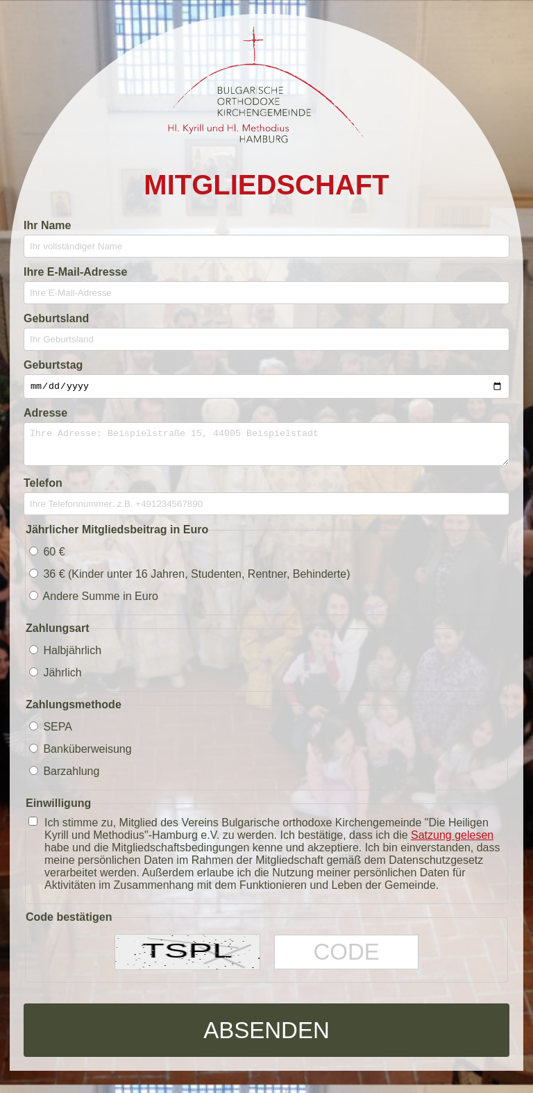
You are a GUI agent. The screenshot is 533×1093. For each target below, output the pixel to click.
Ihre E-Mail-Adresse (75, 272)
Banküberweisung (80, 757)
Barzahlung (64, 779)
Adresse (45, 415)
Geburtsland (56, 318)
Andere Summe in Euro (93, 604)
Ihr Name (47, 225)
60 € (47, 560)
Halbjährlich (65, 659)
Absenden (266, 1038)
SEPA (50, 735)
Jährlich (55, 681)
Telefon (43, 491)
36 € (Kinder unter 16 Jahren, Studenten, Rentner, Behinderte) (189, 582)
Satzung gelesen (452, 843)
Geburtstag (53, 365)
